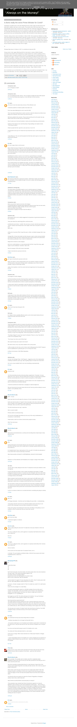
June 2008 (53, 449)
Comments (55, 24)
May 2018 (53, 254)
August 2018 (54, 249)
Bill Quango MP (11, 560)
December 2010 (54, 400)
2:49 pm (9, 211)
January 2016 (54, 300)
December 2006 (54, 478)
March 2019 (53, 238)
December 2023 (54, 145)
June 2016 (53, 292)
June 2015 (53, 312)
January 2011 (54, 398)
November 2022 (54, 166)
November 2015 (54, 303)
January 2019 (54, 241)
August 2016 (54, 289)
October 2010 (54, 403)
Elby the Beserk (11, 394)
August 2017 (54, 269)
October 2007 (54, 462)
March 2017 (53, 277)
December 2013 (54, 341)
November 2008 (54, 441)
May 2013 (53, 352)
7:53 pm (9, 537)
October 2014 (54, 325)
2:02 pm (9, 198)
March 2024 (53, 140)
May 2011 (53, 392)
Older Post (45, 709)
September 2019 (54, 228)
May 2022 (53, 176)
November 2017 (54, 264)
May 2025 (53, 117)
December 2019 (54, 223)
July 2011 (53, 388)
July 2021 (53, 192)
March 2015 (53, 316)
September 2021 (54, 189)
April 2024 (53, 138)
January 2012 (54, 378)
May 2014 (53, 333)
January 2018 (54, 261)
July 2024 (53, 134)
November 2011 (54, 382)
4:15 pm (9, 521)
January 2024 (54, 143)
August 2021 (54, 191)
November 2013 (54, 343)
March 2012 (53, 375)
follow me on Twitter (67, 49)
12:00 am (10, 611)
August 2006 (54, 485)
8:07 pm (9, 353)
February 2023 (54, 161)
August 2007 (54, 465)
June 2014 (53, 331)
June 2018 (53, 253)
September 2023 (54, 150)
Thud (9, 648)
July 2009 (53, 427)
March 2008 (53, 454)
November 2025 (54, 107)
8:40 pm (9, 365)
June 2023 (53, 155)
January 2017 (54, 280)
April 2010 (53, 413)
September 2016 (54, 287)
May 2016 (53, 294)
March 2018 (53, 258)
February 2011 (54, 396)
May (26, 77)
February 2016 (54, 298)
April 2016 (53, 295)
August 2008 (54, 445)
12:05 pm (10, 139)
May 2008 (53, 450)
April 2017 (53, 276)
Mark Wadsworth (11, 177)
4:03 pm (9, 511)
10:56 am (10, 436)
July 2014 (53, 329)
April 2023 (53, 158)
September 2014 (54, 326)
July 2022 (53, 173)
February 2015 (54, 318)
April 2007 (53, 472)
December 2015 (54, 302)
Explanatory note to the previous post (60, 36)
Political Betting (56, 87)
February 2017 (54, 279)
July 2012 (53, 369)
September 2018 (54, 248)
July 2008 (53, 447)
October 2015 (54, 305)
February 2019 (54, 240)
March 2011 (53, 395)
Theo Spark (55, 93)
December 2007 (54, 458)
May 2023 (53, 156)
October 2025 (54, 109)
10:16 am (10, 652)
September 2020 (54, 209)
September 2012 (54, 365)
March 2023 (53, 160)
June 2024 (53, 135)
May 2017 (53, 274)
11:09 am (10, 98)
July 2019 (53, 232)
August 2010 (54, 406)
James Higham (56, 80)
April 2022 (53, 178)
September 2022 (54, 169)
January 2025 (54, 124)
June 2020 (53, 214)
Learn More (37, 7)
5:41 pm (9, 308)
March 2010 (53, 414)
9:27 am (9, 643)
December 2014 (54, 321)
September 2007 (54, 463)
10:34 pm (10, 556)
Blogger (44, 723)
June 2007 (53, 468)
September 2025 (54, 111)
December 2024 (54, 125)
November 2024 (54, 127)
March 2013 (53, 356)
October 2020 (54, 207)
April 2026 (53, 99)
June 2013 (53, 351)
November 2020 (54, 205)
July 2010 (53, 408)
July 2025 (53, 114)
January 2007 (54, 476)
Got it (42, 7)
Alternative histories (11, 77)
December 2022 (54, 165)
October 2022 (54, 168)
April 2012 (53, 374)
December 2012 (54, 360)
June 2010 (53, 409)
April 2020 (53, 217)
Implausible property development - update (62, 31)
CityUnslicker (57, 62)
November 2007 (54, 460)
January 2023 (54, 163)
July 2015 (53, 310)
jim (8, 143)
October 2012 (54, 364)
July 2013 (53, 349)
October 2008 (54, 442)
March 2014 (53, 336)
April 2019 (53, 236)
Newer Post (7, 709)
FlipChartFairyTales (57, 75)
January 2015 (54, 320)
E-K (8, 103)
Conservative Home (57, 74)
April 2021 (53, 197)
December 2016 (54, 282)
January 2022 (54, 183)
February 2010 (54, 416)
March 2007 (53, 473)
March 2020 (53, 218)
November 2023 (54, 147)
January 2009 (54, 437)
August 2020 (54, 210)
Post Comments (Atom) (15, 711)
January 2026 (54, 104)
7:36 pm (9, 318)
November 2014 (54, 323)
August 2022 (54, 171)
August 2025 (54, 112)
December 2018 (54, 243)
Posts (54, 22)
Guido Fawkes (56, 77)
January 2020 (54, 222)
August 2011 (54, 387)
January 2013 (54, 359)
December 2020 (54, 204)
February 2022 (54, 181)
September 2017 (54, 267)
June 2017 (53, 272)
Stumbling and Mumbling (58, 92)
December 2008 (54, 439)
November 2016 (54, 284)
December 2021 (54, 184)
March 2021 (53, 199)
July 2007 (53, 467)
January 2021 (54, 202)
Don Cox (10, 526)
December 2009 (54, 419)
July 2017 (53, 271)
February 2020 (54, 220)
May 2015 (53, 313)
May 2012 (53, 372)
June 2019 (53, 233)
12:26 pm (10, 172)
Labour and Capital (57, 82)
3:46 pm (9, 289)
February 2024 (54, 142)
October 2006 (54, 481)
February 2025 (54, 122)
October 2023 (54, 148)
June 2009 (53, 429)
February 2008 (54, 455)
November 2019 (54, 225)
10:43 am (10, 89)
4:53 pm (9, 301)
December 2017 (54, 263)
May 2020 (53, 215)
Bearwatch (55, 72)
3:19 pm (9, 252)
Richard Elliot (55, 90)
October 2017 (54, 266)
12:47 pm (10, 461)
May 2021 (53, 196)
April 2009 (53, 432)
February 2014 (54, 338)
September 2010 (54, 405)
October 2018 (54, 246)
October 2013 (54, 344)
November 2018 (54, 245)
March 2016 (53, 297)
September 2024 (54, 130)
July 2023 (53, 153)
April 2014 (53, 334)
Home (26, 709)
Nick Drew (10, 257)
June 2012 (53, 370)
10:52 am (10, 424)
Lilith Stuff (55, 84)
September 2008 (54, 444)
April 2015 (53, 315)
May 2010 (53, 411)
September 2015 (54, 307)
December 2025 (54, 106)
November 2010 (54, 401)
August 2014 (54, 328)
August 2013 (54, 347)
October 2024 (54, 129)
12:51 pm (10, 695)
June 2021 (53, 194)
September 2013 (54, 346)
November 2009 (54, 421)
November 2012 (54, 362)
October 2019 (54, 227)
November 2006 (54, 480)
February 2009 (54, 436)
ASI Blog (54, 71)
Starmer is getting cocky (58, 39)
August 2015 (54, 308)
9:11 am (9, 390)
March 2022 (53, 179)
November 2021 (54, 186)
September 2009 (54, 424)
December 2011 (54, 380)
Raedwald (55, 88)
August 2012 (54, 367)
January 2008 (54, 457)
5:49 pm (9, 703)
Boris (17, 77)
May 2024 (53, 137)
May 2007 (53, 470)
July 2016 (53, 290)
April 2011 (53, 393)
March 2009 (53, 434)
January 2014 (54, 339)
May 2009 (53, 431)
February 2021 (54, 200)
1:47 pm (9, 183)
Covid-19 (23, 77)
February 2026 (54, 103)
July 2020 (53, 212)
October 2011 (54, 383)
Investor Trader (56, 79)
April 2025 (53, 119)
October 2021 (54, 187)
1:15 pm (9, 492)
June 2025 (53, 116)
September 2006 (54, 483)
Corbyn (19, 77)
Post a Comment (9, 706)
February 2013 (54, 357)
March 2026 (53, 101)
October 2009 (54, 423)
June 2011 (53, 390)
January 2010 (54, 418)
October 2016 (54, 285)
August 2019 (54, 230)
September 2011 (54, 385)
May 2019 (53, 235)
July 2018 (53, 251)
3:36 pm (9, 270)
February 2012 (54, 377)
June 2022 (53, 174)
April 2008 (53, 452)
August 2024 (54, 132)
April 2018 (53, 256)
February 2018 (54, 259)
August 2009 (54, 426)
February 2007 (54, 475)
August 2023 (54, 151)
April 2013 (53, 354)
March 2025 (53, 120)
